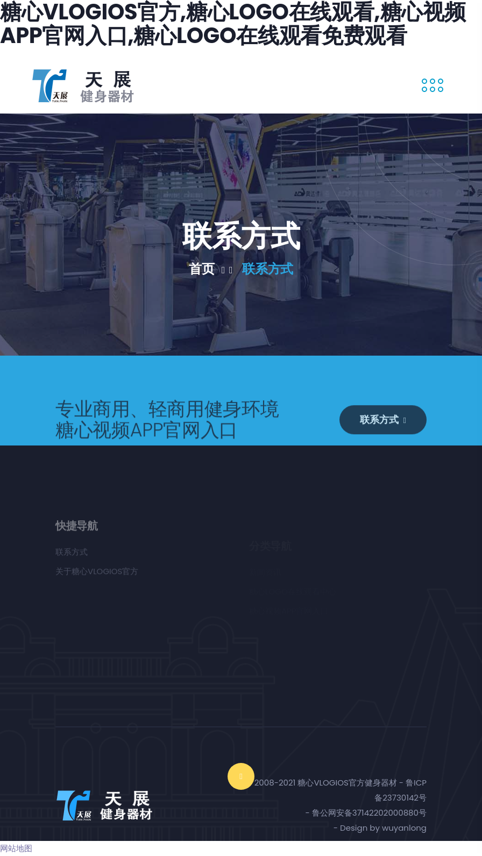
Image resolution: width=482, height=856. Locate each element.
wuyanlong (404, 827)
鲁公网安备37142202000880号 (369, 812)
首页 (210, 269)
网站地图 (16, 848)
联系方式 (267, 269)
